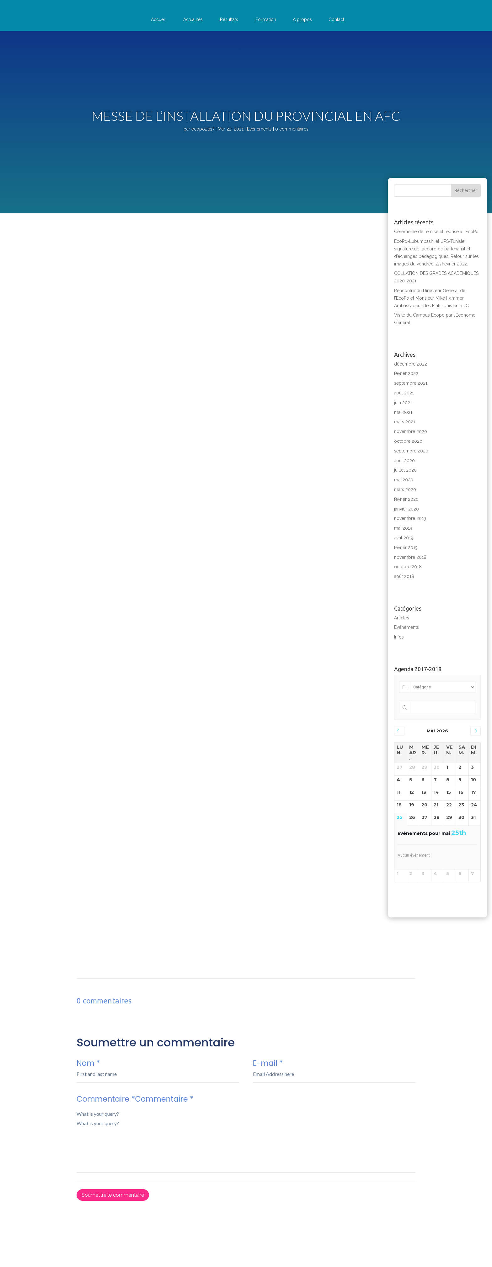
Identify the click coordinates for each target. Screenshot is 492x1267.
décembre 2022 (410, 363)
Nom (158, 1075)
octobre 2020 (408, 441)
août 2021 (404, 392)
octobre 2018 (408, 566)
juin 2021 (403, 402)
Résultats (229, 19)
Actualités (193, 19)
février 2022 (406, 373)
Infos (399, 636)
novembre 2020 (410, 431)
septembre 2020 (411, 450)
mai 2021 (403, 412)
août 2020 (404, 460)
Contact (336, 19)
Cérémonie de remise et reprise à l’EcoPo (436, 231)
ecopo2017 (202, 128)
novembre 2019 (410, 518)
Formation (265, 19)
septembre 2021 (410, 383)
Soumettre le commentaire (113, 1195)
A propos (302, 19)
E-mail (334, 1075)
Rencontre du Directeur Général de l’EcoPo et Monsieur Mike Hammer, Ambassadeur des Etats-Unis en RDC (431, 298)
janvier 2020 (406, 508)
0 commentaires (291, 128)
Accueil (158, 19)
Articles (401, 617)
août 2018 (404, 576)
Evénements (259, 128)
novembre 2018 (410, 557)
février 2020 (406, 499)
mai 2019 (403, 528)
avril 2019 (403, 537)
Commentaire (246, 1165)
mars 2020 (405, 489)
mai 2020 (403, 479)
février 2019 (406, 547)
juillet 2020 (405, 470)
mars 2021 (404, 421)
